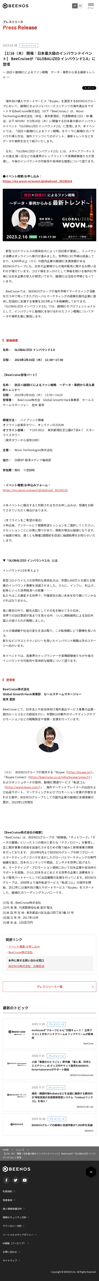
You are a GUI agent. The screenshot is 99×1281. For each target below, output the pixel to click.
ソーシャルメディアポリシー (18, 1234)
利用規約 (7, 1191)
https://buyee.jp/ (79, 772)
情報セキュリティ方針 (14, 1217)
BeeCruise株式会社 (20, 952)
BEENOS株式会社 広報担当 (26, 966)
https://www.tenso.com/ (22, 787)
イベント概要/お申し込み (24, 946)
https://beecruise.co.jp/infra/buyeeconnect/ (59, 777)
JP (75, 6)
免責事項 (7, 1200)
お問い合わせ (10, 1252)
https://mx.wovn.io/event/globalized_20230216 (37, 181)
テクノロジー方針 (12, 1226)
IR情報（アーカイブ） (14, 1243)
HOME (6, 1149)
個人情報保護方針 (12, 1208)
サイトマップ (10, 1260)
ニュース (20, 1149)
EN (80, 6)
